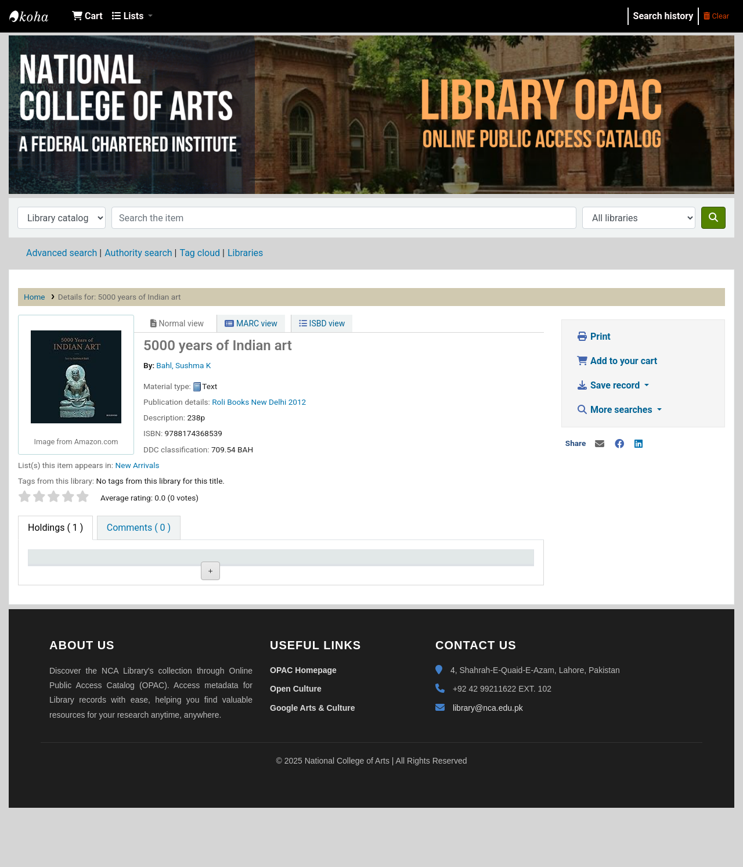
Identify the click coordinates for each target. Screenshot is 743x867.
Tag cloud (199, 252)
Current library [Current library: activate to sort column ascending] (163, 562)
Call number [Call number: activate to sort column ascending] (260, 562)
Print (593, 336)
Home (34, 296)
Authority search (138, 252)
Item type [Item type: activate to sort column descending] (53, 562)
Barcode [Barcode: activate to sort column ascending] (455, 562)
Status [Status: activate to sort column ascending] (351, 562)
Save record (609, 385)
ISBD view (322, 323)
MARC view (251, 323)
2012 (297, 401)
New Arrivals (137, 465)
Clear (716, 16)
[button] (87, 16)
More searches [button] (615, 409)
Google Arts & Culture (312, 767)
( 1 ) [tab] (55, 527)
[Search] (713, 218)
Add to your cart (616, 360)
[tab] (139, 528)
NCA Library (38, 16)
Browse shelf (264, 601)
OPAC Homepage (303, 729)
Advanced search (61, 252)
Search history (663, 15)
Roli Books (230, 401)
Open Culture (296, 748)
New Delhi (269, 401)
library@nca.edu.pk (488, 767)
